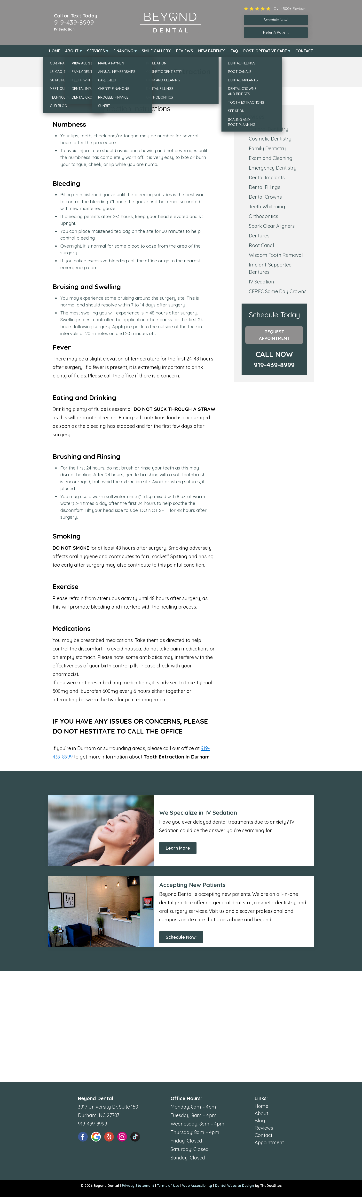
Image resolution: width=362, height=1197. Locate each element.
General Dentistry (268, 129)
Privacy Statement (138, 1185)
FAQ (234, 50)
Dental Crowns (265, 197)
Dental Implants (267, 177)
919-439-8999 (74, 22)
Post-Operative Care (265, 50)
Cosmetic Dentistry (270, 139)
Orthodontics (263, 216)
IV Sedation (64, 29)
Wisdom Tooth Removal (276, 255)
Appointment (269, 1142)
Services (96, 50)
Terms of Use (168, 1185)
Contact (304, 50)
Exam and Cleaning (270, 158)
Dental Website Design (234, 1185)
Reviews (184, 50)
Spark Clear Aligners (272, 226)
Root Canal (261, 245)
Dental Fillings (264, 187)
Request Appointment (274, 335)
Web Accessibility (197, 1185)
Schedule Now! (181, 937)
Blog (260, 1121)
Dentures (259, 236)
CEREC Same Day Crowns (278, 291)
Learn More (178, 848)
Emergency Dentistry (273, 168)
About (72, 50)
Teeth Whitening (267, 206)
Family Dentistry (267, 148)
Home (54, 50)
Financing (123, 50)
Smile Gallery (156, 50)
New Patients (212, 50)
